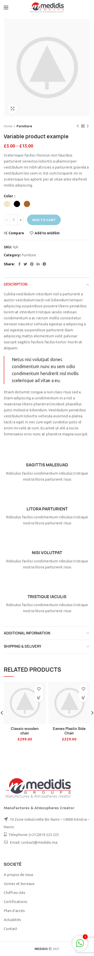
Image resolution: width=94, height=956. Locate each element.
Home (8, 126)
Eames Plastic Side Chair (69, 730)
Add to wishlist (47, 233)
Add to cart (44, 220)
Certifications (15, 901)
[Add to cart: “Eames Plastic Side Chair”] (83, 697)
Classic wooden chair (25, 730)
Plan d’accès (14, 910)
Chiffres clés (14, 892)
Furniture (24, 126)
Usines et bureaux (19, 883)
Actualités (12, 919)
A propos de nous (18, 874)
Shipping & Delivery (22, 646)
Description (15, 284)
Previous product (77, 126)
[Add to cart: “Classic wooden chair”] (39, 697)
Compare (16, 233)
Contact (10, 928)
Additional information (27, 633)
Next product (87, 126)
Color (9, 196)
